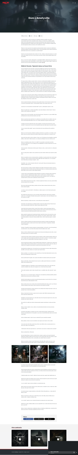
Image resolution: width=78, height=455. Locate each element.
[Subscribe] (74, 452)
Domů (36, 13)
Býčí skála (58, 436)
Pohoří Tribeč (39, 436)
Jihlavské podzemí (19, 436)
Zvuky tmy (39, 15)
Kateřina (37, 20)
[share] (76, 452)
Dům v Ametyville (54, 451)
